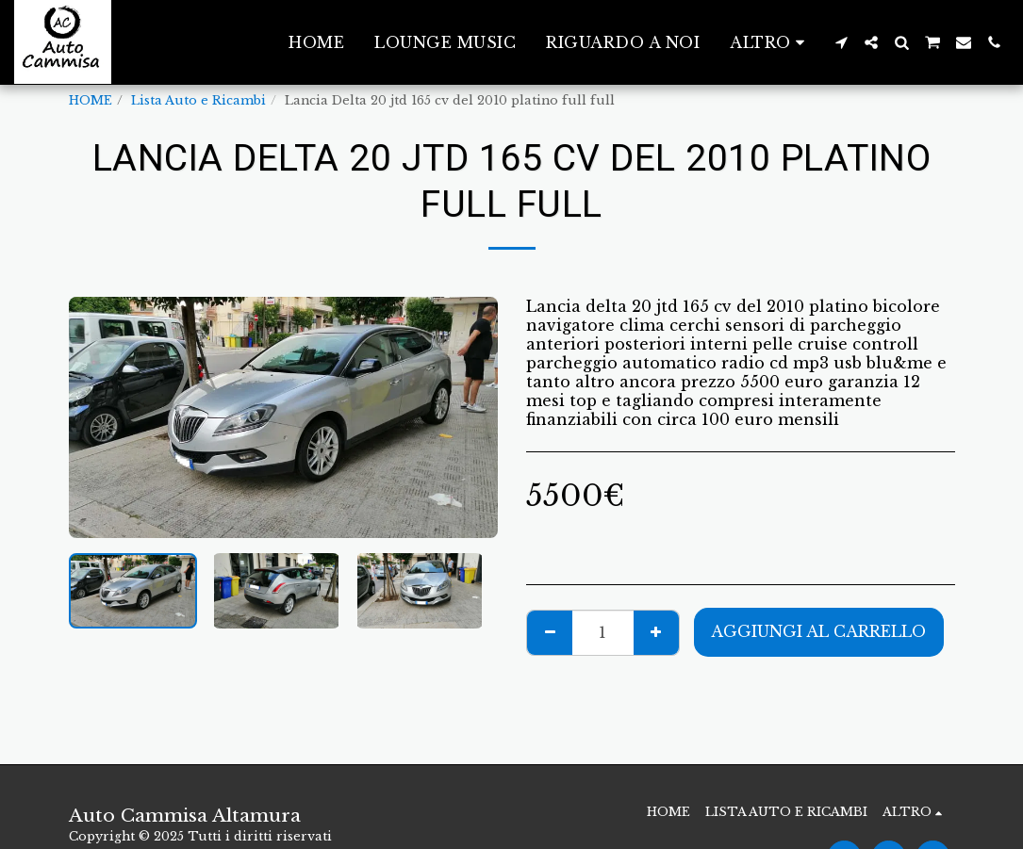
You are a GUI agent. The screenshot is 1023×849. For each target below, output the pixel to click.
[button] (841, 42)
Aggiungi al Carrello (818, 631)
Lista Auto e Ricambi (198, 100)
